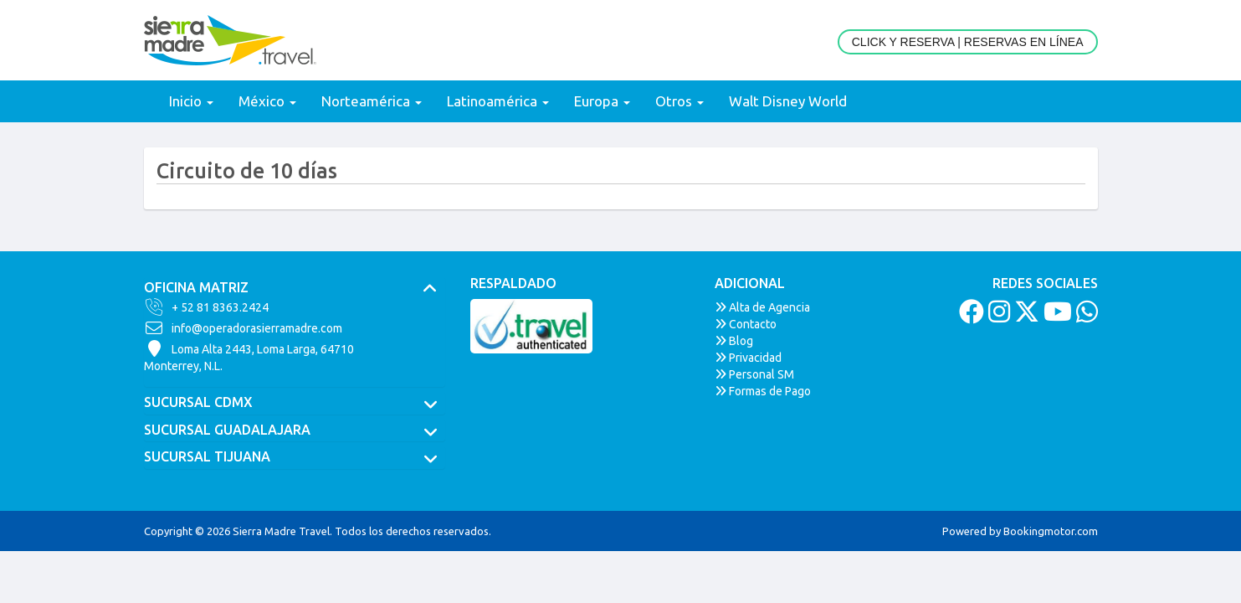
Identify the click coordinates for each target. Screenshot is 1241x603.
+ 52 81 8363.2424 (206, 307)
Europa (602, 101)
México (267, 101)
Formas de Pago (763, 391)
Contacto (746, 324)
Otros (679, 101)
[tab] (294, 288)
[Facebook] (969, 316)
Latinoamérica (498, 101)
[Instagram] (997, 316)
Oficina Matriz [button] (294, 288)
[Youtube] (1055, 316)
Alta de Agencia (762, 307)
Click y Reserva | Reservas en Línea (968, 42)
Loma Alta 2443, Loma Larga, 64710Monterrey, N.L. (249, 357)
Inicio (191, 101)
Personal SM (754, 374)
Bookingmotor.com (1050, 531)
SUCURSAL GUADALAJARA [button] (294, 430)
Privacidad (748, 357)
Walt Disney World (788, 101)
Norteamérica (371, 101)
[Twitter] (1024, 316)
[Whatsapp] (1085, 316)
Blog (734, 341)
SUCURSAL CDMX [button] (294, 402)
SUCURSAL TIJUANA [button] (294, 457)
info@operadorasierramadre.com (243, 328)
